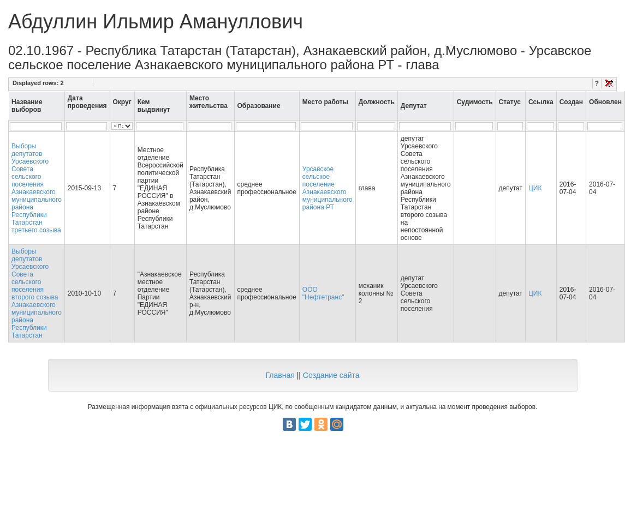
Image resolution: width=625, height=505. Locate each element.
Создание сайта (331, 375)
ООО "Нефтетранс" (323, 293)
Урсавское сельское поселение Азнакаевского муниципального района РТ (327, 188)
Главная (279, 375)
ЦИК (535, 188)
